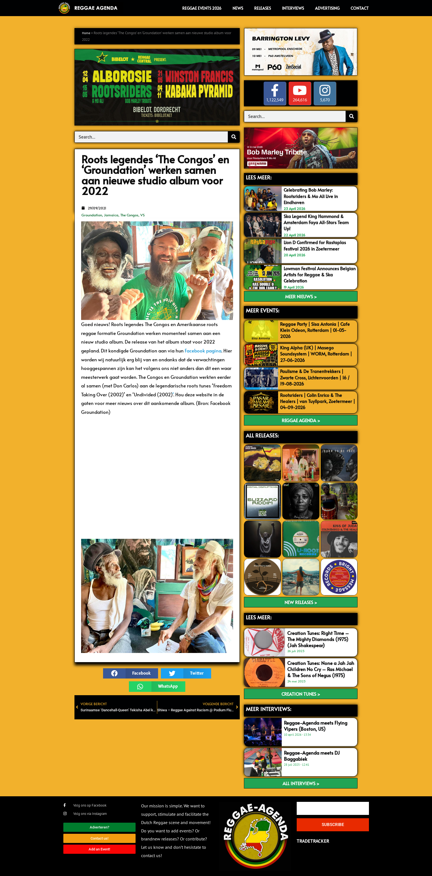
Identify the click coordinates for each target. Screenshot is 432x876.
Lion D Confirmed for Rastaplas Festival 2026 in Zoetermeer (317, 245)
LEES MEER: (258, 177)
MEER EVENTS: (262, 309)
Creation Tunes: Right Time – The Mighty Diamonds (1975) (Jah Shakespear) (318, 638)
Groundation (91, 214)
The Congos (129, 214)
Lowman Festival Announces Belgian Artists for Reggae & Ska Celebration (318, 274)
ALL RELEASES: (262, 434)
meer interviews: (268, 708)
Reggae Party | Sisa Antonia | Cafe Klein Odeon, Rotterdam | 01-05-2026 (317, 329)
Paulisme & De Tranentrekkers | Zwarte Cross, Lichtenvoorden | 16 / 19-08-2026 (317, 376)
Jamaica (111, 214)
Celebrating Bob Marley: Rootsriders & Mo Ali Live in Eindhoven (313, 195)
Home (86, 33)
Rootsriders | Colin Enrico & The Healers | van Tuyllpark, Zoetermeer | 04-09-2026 (318, 400)
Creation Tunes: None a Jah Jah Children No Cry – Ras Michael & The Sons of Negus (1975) (320, 668)
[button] (130, 673)
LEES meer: (258, 616)
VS (142, 214)
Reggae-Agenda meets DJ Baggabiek (312, 755)
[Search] (233, 136)
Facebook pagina (203, 350)
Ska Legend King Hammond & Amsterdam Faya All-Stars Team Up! (318, 221)
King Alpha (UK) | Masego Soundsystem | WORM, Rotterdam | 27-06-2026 (316, 353)
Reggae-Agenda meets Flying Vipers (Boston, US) (315, 725)
